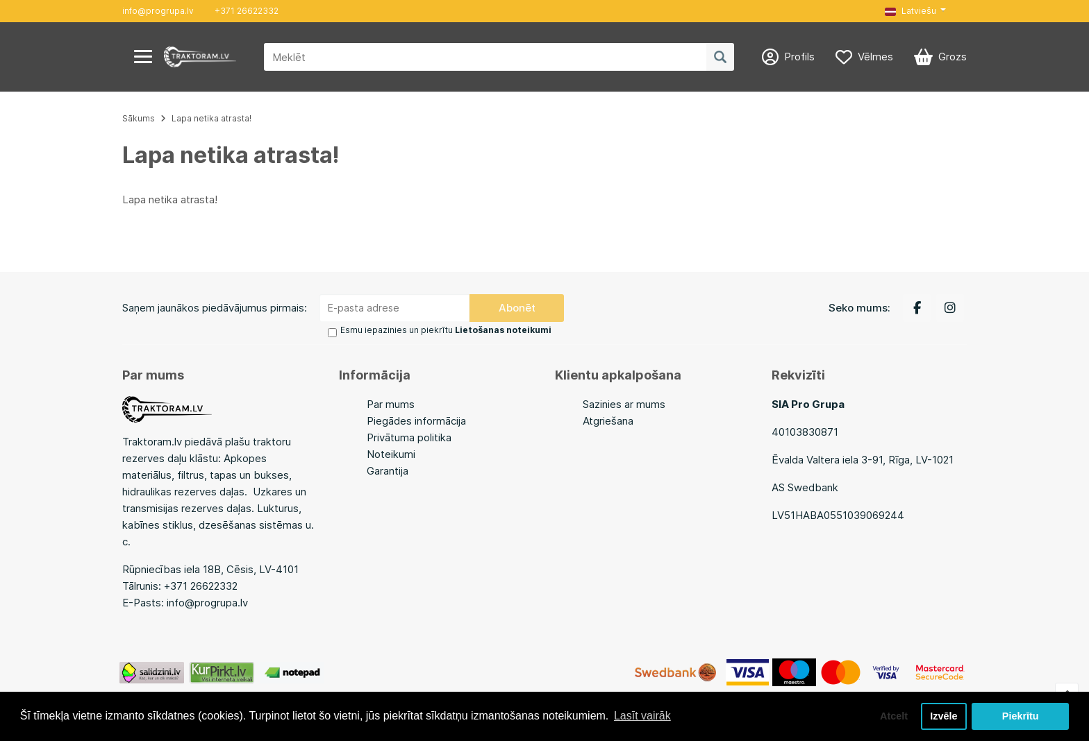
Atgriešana (608, 420)
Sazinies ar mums (624, 404)
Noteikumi (391, 454)
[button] (915, 11)
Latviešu (910, 11)
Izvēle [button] (943, 716)
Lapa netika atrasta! (211, 118)
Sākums (138, 118)
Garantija (387, 470)
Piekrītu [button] (1020, 716)
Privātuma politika (409, 437)
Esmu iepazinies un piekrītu (445, 330)
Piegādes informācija (416, 420)
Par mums (391, 404)
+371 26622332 (247, 11)
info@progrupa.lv (158, 11)
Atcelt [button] (894, 716)
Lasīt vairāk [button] (642, 716)
